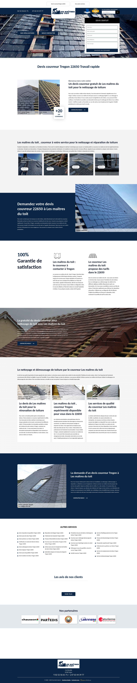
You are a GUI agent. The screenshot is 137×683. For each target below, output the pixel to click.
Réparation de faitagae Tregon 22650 (54, 533)
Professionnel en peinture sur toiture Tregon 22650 (108, 547)
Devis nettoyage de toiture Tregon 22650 (29, 547)
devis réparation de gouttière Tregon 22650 (30, 533)
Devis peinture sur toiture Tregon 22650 (29, 539)
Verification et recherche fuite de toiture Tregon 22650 (29, 543)
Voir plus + (24, 169)
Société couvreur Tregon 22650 (78, 553)
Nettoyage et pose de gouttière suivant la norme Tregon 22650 (81, 549)
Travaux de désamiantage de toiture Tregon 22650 (107, 539)
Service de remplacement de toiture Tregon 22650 (107, 552)
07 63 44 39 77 (37, 11)
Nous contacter (48, 33)
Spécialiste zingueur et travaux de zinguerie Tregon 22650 (55, 553)
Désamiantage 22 (77, 160)
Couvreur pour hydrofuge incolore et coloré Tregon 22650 (81, 544)
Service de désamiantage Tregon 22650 (106, 556)
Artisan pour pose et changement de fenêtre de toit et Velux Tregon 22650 (56, 548)
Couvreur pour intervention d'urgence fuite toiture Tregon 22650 (55, 543)
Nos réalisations (27, 33)
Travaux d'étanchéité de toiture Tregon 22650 (56, 539)
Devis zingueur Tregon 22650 (26, 550)
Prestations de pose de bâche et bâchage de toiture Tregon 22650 (82, 534)
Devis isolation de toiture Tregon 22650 (29, 556)
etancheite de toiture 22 (105, 160)
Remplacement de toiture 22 (54, 161)
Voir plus (68, 594)
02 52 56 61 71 (22, 11)
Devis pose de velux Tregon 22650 (27, 536)
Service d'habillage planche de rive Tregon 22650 (107, 534)
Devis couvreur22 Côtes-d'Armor (29, 161)
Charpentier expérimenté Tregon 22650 (106, 543)
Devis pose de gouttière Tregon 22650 (28, 553)
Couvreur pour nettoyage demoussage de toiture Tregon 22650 (81, 539)
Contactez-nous (75, 680)
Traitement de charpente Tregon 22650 (54, 536)
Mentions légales (66, 680)
